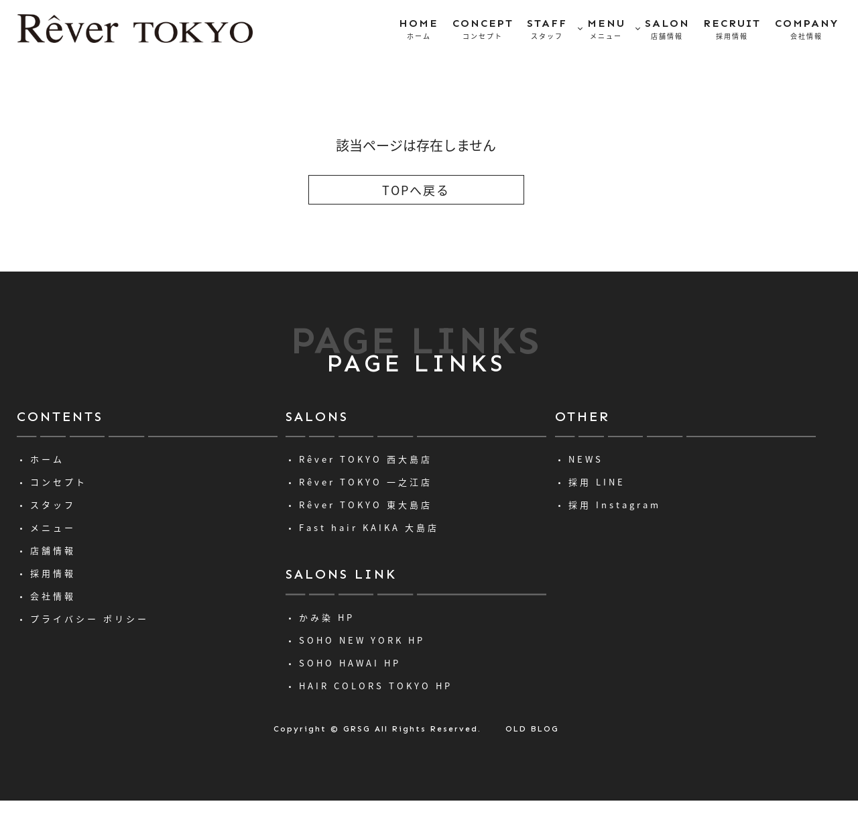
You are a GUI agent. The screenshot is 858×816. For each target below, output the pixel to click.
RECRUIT (732, 29)
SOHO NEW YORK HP (362, 640)
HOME (418, 29)
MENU (606, 29)
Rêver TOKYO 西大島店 (365, 459)
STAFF (547, 29)
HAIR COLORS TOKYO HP (375, 685)
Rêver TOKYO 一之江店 (365, 481)
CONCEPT (482, 29)
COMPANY (807, 29)
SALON (667, 29)
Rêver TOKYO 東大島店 (365, 504)
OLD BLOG (532, 729)
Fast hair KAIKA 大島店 (369, 527)
